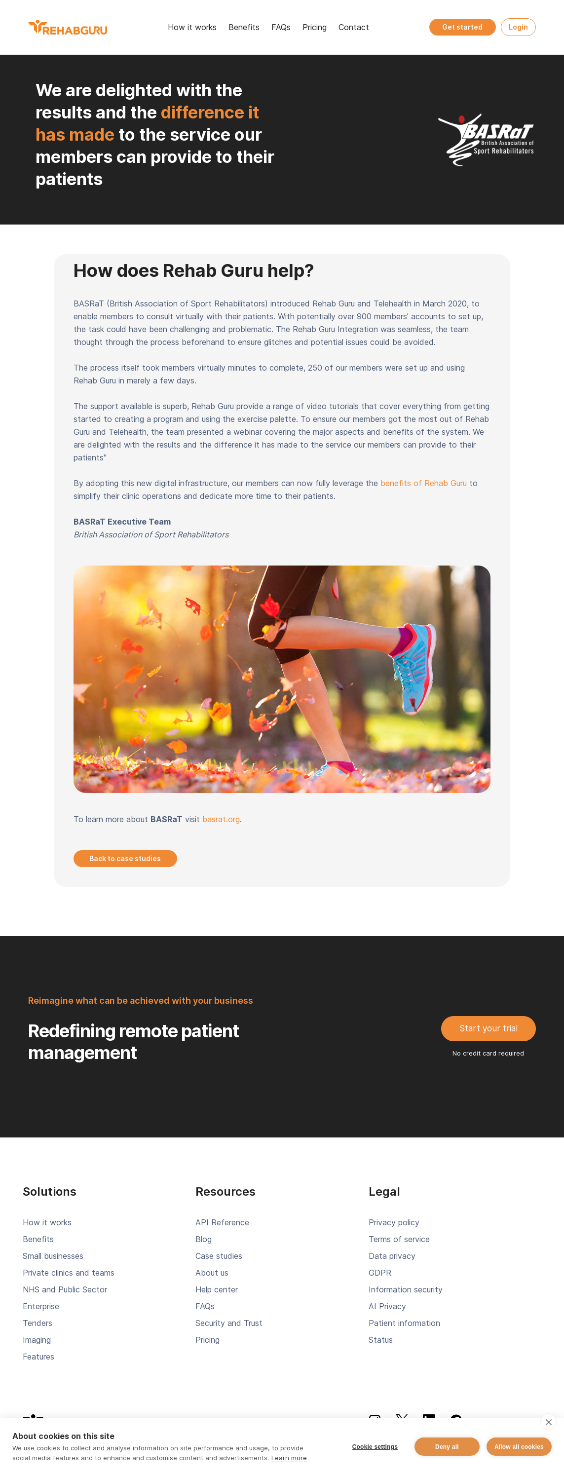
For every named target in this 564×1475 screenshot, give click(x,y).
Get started (462, 27)
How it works (192, 27)
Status (381, 1340)
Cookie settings (375, 1446)
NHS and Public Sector (65, 1289)
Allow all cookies (519, 1446)
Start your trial (488, 1028)
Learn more (289, 1458)
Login (518, 27)
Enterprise (41, 1306)
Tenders (37, 1323)
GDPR (380, 1273)
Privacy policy (394, 1222)
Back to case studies (125, 858)
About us (211, 1273)
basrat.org (221, 819)
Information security (406, 1289)
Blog (203, 1239)
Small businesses (53, 1256)
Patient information (404, 1323)
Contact (353, 27)
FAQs (281, 27)
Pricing (314, 27)
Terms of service (399, 1239)
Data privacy (392, 1256)
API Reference (222, 1222)
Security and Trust (229, 1323)
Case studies (218, 1256)
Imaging (37, 1340)
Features (38, 1357)
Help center (216, 1289)
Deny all (447, 1446)
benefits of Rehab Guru (423, 483)
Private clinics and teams (68, 1273)
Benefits (244, 27)
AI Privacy (387, 1306)
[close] (548, 1421)
